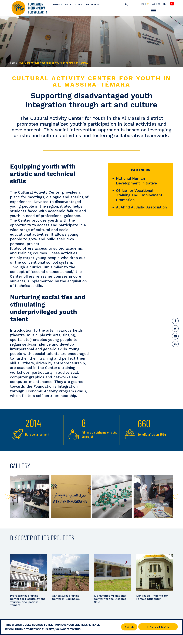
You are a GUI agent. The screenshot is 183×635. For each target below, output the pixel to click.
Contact (69, 5)
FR (142, 4)
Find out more (158, 627)
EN (148, 4)
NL (164, 4)
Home (13, 63)
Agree (129, 627)
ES (159, 4)
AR (153, 4)
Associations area (88, 5)
